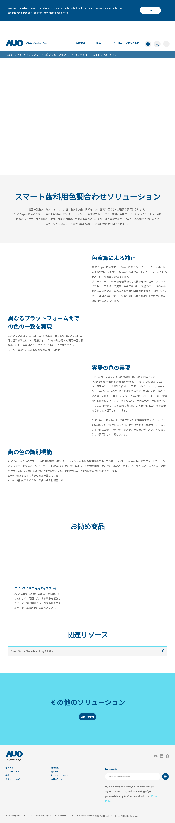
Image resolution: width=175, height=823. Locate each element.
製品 (98, 29)
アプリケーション (13, 780)
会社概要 (117, 29)
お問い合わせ (132, 29)
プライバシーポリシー (64, 816)
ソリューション (22, 40)
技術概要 (55, 768)
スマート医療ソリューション (50, 40)
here (65, 12)
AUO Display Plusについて (16, 816)
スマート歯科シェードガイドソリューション (92, 40)
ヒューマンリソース (59, 776)
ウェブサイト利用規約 (41, 816)
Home (8, 40)
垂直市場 (80, 29)
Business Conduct (86, 816)
